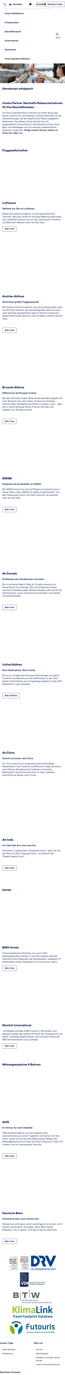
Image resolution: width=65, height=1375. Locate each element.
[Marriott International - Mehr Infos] (9, 1046)
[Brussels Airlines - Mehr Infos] (9, 421)
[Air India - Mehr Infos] (9, 868)
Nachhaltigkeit (42, 1353)
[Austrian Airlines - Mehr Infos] (9, 330)
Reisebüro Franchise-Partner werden (48, 1359)
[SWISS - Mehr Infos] (9, 509)
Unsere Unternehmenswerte (48, 1364)
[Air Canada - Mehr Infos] (9, 607)
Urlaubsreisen (12, 22)
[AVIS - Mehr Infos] (9, 1156)
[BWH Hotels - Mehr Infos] (9, 968)
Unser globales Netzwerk (17, 58)
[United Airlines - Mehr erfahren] (11, 695)
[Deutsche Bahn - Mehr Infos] (9, 1241)
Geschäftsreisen (13, 31)
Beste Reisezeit (8, 1349)
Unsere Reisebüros (14, 13)
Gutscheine (10, 49)
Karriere (39, 1349)
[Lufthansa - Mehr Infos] (9, 228)
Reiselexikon (7, 1353)
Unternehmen (12, 40)
